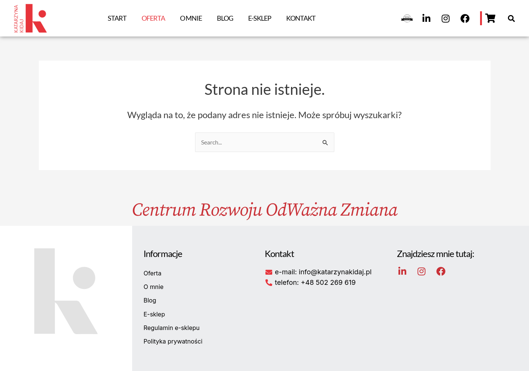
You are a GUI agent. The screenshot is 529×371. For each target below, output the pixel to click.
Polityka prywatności (173, 341)
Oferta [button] (153, 18)
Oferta (152, 273)
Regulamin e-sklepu (171, 328)
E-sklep (259, 18)
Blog (225, 18)
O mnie (191, 18)
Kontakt (301, 18)
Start (117, 18)
